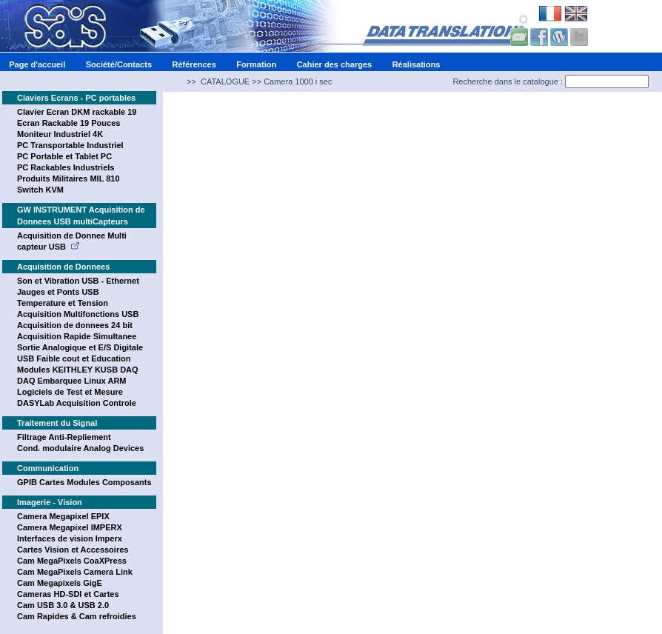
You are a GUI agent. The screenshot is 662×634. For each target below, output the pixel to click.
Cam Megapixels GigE (59, 582)
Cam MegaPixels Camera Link (75, 571)
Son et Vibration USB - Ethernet (78, 280)
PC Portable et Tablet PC (64, 156)
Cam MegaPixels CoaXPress (72, 560)
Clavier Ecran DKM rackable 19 (76, 111)
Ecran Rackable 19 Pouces (68, 123)
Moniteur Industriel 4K (60, 134)
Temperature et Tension (62, 302)
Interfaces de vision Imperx (69, 538)
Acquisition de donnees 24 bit (75, 325)
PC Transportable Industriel (70, 145)
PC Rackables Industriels (65, 167)
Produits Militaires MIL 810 (68, 178)
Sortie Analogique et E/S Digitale (80, 347)
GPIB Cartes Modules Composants (84, 482)
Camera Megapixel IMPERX (69, 527)
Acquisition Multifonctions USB (77, 314)
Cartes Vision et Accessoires (72, 549)
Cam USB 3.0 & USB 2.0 (63, 605)
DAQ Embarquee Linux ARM (72, 380)
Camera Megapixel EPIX (63, 516)
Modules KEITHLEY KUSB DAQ (77, 369)
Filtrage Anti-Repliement (64, 437)
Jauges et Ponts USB (58, 291)
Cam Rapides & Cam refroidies (76, 616)
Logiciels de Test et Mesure (70, 391)
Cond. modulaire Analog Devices (80, 448)
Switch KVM (40, 189)
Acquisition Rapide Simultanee (76, 336)
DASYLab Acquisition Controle (76, 402)
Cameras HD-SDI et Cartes (68, 594)
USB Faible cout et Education (73, 358)
